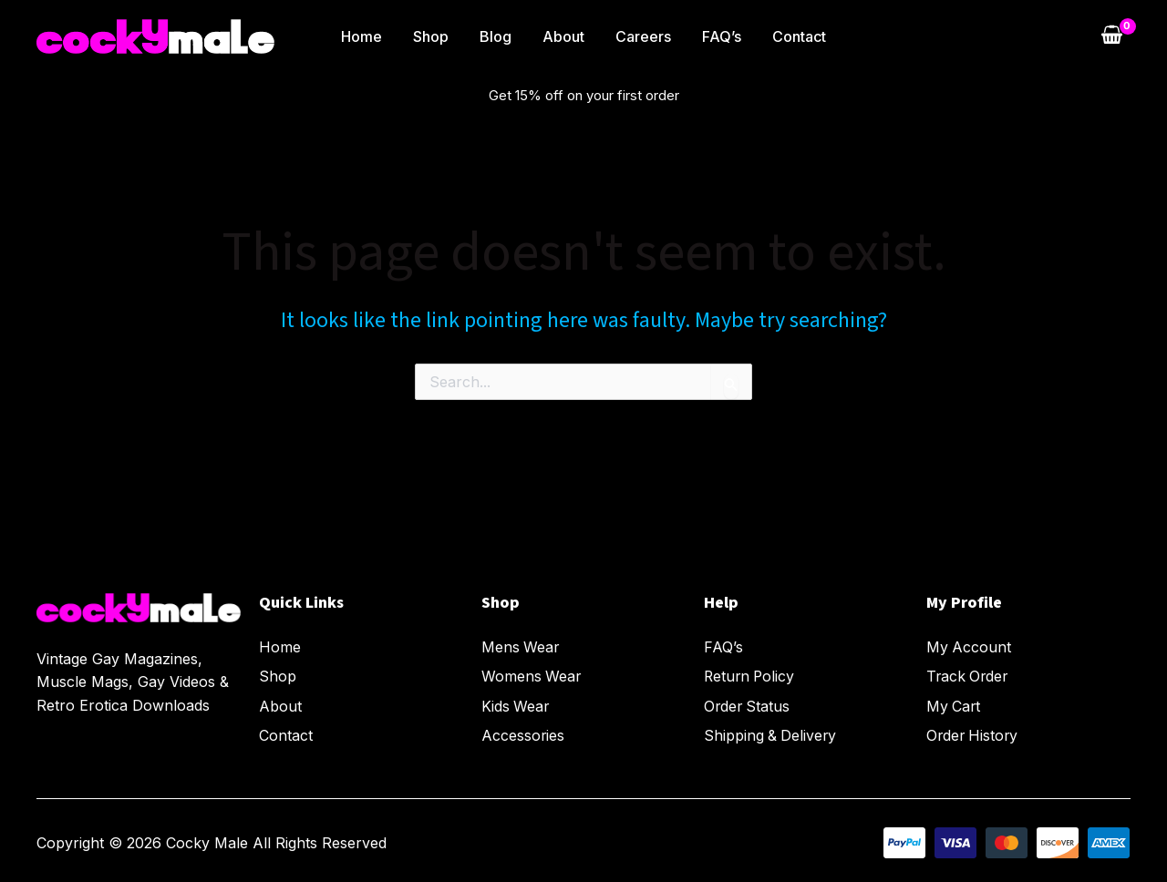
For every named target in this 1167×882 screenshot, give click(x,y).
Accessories (523, 731)
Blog (497, 36)
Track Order (968, 675)
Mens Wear (521, 647)
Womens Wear (532, 675)
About (563, 36)
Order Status (748, 703)
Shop (434, 36)
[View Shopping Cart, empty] (1111, 36)
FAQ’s (718, 36)
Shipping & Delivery (771, 731)
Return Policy (751, 675)
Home (366, 36)
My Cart (954, 703)
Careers (641, 36)
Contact (794, 36)
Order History (973, 731)
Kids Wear (516, 703)
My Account (969, 647)
